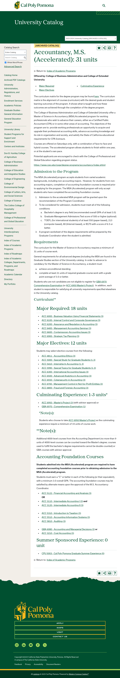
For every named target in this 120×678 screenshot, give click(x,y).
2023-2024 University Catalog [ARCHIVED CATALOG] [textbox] (86, 38)
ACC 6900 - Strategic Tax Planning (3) (60, 336)
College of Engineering (14, 179)
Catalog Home (10, 75)
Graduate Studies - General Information (13, 112)
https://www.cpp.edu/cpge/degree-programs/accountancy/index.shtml (69, 165)
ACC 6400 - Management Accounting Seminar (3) (66, 328)
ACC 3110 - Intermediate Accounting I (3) (62, 501)
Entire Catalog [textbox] (10, 52)
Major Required (46, 86)
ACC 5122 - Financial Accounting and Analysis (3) (66, 493)
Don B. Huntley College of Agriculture (14, 155)
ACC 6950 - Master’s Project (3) (57, 402)
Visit (60, 632)
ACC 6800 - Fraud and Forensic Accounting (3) (65, 388)
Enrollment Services (13, 101)
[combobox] (91, 38)
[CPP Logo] (34, 611)
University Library (12, 129)
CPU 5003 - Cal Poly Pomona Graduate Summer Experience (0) (73, 553)
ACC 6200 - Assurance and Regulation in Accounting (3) (70, 324)
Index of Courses (12, 240)
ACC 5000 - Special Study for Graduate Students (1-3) (68, 360)
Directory (8, 279)
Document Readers (53, 664)
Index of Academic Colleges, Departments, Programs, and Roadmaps (14, 264)
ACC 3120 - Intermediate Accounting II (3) (62, 505)
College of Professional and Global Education (15, 219)
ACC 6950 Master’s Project (79, 285)
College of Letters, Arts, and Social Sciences (15, 194)
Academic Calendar (13, 274)
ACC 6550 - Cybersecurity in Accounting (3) (63, 380)
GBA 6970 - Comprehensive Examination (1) (64, 406)
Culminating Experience (92, 86)
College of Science (12, 200)
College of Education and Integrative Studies (14, 172)
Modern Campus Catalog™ (79, 674)
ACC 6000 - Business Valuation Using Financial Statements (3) (72, 316)
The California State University (35, 660)
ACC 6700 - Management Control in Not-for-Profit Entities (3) (72, 384)
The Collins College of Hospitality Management (14, 209)
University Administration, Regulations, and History (11, 90)
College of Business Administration (13, 164)
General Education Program (12, 121)
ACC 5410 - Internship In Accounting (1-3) (63, 364)
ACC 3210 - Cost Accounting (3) (58, 533)
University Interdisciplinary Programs (11, 232)
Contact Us (60, 637)
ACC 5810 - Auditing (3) (54, 521)
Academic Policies (12, 105)
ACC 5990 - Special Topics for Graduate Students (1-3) (69, 368)
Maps (60, 628)
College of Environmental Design (14, 185)
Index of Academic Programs (12, 247)
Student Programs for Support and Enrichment (14, 138)
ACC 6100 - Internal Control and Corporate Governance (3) (71, 320)
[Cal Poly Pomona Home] (34, 5)
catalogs (36, 674)
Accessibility (38, 664)
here (96, 96)
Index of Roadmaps (13, 254)
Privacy (28, 664)
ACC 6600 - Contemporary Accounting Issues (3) (66, 332)
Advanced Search (13, 66)
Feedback (18, 664)
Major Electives (46, 90)
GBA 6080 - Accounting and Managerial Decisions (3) (68, 529)
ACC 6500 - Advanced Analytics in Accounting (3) (66, 376)
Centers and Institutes (14, 146)
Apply (60, 623)
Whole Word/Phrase (14, 62)
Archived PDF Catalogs (14, 80)
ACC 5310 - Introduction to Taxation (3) (61, 513)
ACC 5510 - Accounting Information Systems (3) (66, 517)
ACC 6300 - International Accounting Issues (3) (65, 372)
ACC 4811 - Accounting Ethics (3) (58, 356)
